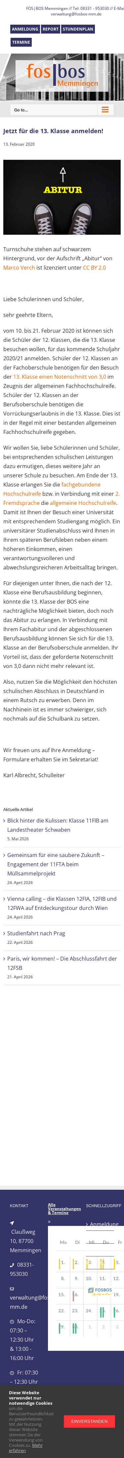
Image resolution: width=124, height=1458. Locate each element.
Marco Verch (19, 267)
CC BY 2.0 (94, 267)
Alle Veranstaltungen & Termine (64, 1209)
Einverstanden (89, 1421)
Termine (100, 1262)
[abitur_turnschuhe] (62, 197)
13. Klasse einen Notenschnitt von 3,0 (59, 376)
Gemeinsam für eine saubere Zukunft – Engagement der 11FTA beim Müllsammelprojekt (55, 864)
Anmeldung (100, 1224)
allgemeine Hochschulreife (83, 503)
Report (98, 1237)
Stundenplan (100, 1250)
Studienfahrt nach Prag (36, 933)
